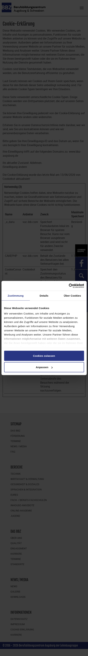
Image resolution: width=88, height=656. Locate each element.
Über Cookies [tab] (72, 295)
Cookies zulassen (44, 355)
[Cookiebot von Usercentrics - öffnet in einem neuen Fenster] (68, 286)
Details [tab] (44, 295)
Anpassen (44, 367)
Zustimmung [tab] (16, 295)
